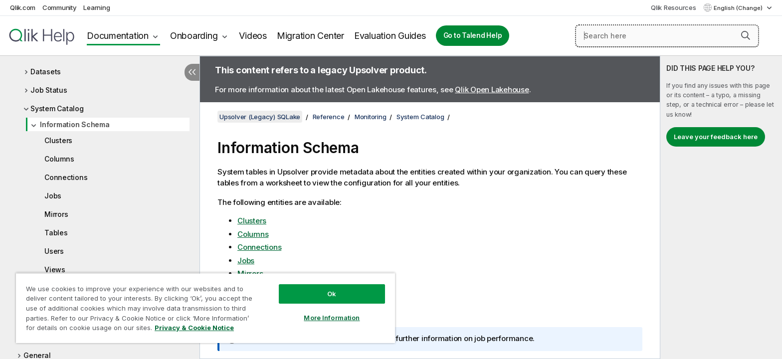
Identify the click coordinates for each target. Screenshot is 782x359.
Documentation (118, 35)
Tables (56, 232)
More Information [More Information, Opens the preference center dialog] (332, 318)
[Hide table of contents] (192, 72)
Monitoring (371, 117)
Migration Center (310, 35)
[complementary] (721, 207)
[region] (205, 308)
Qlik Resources (673, 7)
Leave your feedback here (716, 137)
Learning (96, 7)
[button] (745, 35)
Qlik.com (22, 7)
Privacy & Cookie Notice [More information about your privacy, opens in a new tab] (194, 328)
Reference (329, 117)
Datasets (45, 71)
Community (59, 7)
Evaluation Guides (390, 35)
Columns (59, 159)
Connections (65, 177)
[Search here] (667, 35)
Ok (331, 294)
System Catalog (57, 108)
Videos (253, 35)
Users (54, 251)
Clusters (58, 140)
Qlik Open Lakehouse (492, 89)
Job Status (48, 90)
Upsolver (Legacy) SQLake (259, 117)
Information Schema (75, 124)
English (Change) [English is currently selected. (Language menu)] (739, 7)
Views (54, 269)
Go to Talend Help (472, 35)
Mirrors (56, 214)
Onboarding (194, 35)
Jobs (52, 195)
